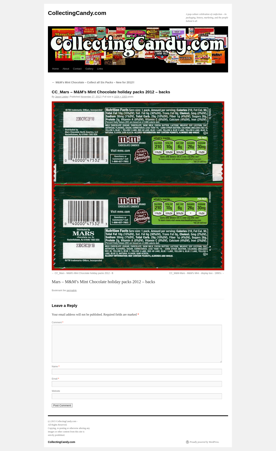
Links (100, 68)
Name (55, 366)
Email (55, 378)
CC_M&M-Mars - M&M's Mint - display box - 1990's (195, 273)
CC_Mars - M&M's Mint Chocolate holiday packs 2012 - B (84, 273)
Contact (77, 68)
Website (56, 391)
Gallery (89, 68)
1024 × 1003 (120, 96)
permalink (71, 290)
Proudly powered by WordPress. (204, 442)
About (66, 68)
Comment (57, 322)
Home (55, 68)
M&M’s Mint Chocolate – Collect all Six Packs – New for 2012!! (93, 82)
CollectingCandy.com (77, 13)
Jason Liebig (61, 96)
